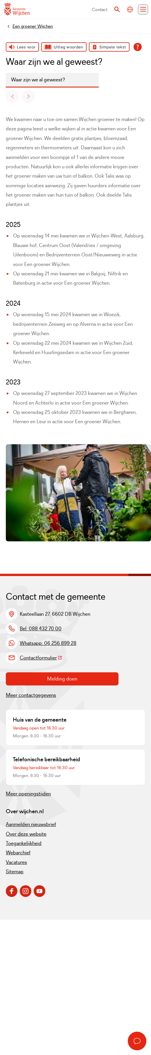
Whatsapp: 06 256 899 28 (48, 643)
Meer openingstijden (28, 793)
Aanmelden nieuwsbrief (31, 824)
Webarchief (18, 852)
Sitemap (15, 871)
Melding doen (62, 679)
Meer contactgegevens (31, 695)
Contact (99, 9)
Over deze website (26, 834)
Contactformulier (41, 658)
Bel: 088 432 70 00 (41, 628)
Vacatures (16, 862)
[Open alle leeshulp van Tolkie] (138, 47)
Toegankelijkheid (24, 843)
